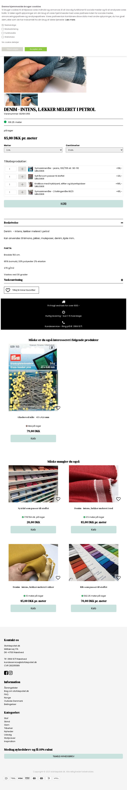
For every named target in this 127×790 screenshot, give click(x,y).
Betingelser (10, 704)
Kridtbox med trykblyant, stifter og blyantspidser (60, 184)
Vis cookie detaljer (10, 42)
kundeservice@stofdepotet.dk (20, 662)
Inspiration (9, 741)
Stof (6, 718)
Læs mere (70, 19)
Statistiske (10, 37)
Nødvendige (10, 25)
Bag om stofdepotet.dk (16, 691)
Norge (7, 697)
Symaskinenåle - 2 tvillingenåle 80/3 (54, 192)
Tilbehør (8, 728)
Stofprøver (10, 738)
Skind (7, 721)
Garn (6, 724)
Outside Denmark (13, 701)
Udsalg (8, 734)
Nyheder (8, 731)
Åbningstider (11, 687)
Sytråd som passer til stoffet (49, 176)
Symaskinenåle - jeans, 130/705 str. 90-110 (57, 169)
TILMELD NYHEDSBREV (63, 756)
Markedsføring (11, 29)
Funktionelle (10, 33)
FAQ (6, 694)
